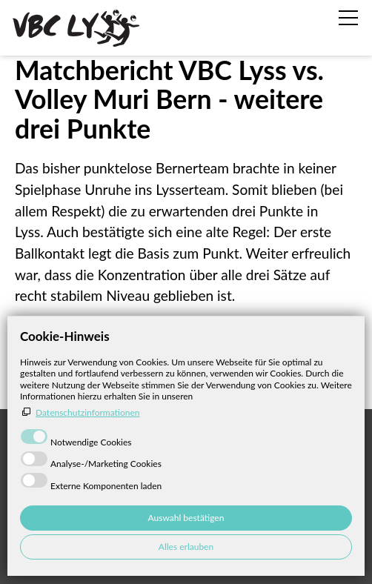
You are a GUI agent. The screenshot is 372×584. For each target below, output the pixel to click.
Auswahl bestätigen (186, 517)
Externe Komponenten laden (106, 485)
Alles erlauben (186, 546)
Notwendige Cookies (91, 442)
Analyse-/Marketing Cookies (106, 463)
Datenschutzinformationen (88, 412)
